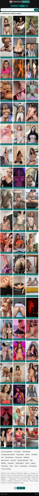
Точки (16, 466)
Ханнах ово (18, 457)
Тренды (22, 5)
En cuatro (13, 460)
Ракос (11, 466)
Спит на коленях (6, 469)
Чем (2, 457)
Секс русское (32, 466)
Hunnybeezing (26, 451)
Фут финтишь (9, 457)
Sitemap (36, 494)
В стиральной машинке (7, 454)
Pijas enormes (5, 460)
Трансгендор (20, 454)
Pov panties (17, 451)
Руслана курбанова (6, 451)
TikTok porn (4, 494)
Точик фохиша (23, 466)
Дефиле (33, 463)
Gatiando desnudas (23, 460)
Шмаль (27, 463)
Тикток (19, 1)
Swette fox (26, 457)
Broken (28, 454)
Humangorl (11, 463)
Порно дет (4, 466)
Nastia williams (20, 463)
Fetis (31, 460)
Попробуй (34, 454)
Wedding (3, 463)
